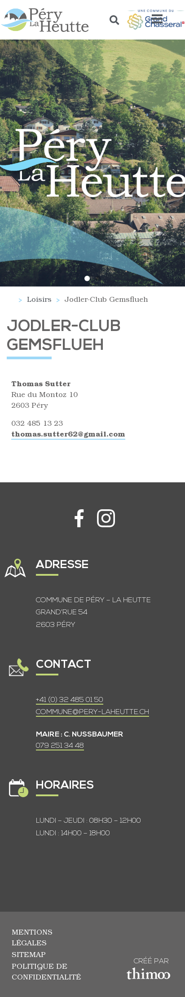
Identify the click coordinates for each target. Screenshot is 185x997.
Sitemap (29, 954)
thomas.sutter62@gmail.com (68, 433)
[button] (114, 20)
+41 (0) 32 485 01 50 (69, 700)
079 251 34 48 (60, 746)
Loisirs (39, 299)
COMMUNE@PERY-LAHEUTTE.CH (92, 712)
